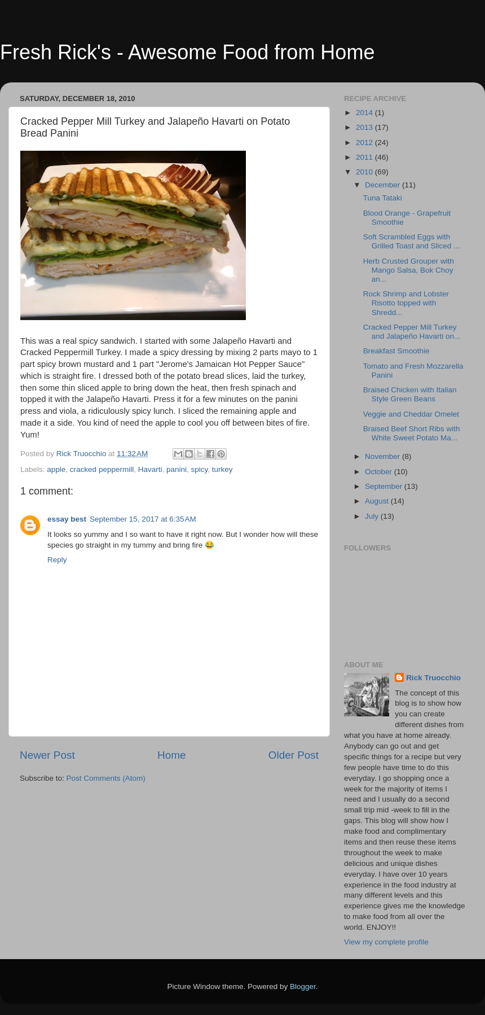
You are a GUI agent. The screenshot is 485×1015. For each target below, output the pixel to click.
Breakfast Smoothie (396, 351)
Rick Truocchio (433, 677)
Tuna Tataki (382, 198)
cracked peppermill (102, 469)
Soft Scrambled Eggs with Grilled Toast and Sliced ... (411, 241)
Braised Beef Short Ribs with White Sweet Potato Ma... (411, 433)
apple (56, 469)
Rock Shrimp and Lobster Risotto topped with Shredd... (406, 303)
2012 (365, 142)
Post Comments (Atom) (106, 778)
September (384, 486)
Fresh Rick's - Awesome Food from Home (187, 52)
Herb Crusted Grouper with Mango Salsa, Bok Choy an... (408, 270)
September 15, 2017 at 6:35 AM (143, 519)
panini (176, 469)
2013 (365, 127)
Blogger (303, 986)
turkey (222, 469)
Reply (57, 559)
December (383, 185)
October (379, 471)
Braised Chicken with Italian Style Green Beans (410, 394)
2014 (365, 112)
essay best (66, 519)
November (383, 456)
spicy (199, 469)
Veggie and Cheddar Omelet (411, 414)
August (378, 501)
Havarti (150, 469)
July (373, 516)
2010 (365, 172)
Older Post (293, 755)
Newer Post (47, 755)
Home (171, 755)
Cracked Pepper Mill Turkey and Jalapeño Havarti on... (412, 331)
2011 (365, 157)
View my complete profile (386, 942)
